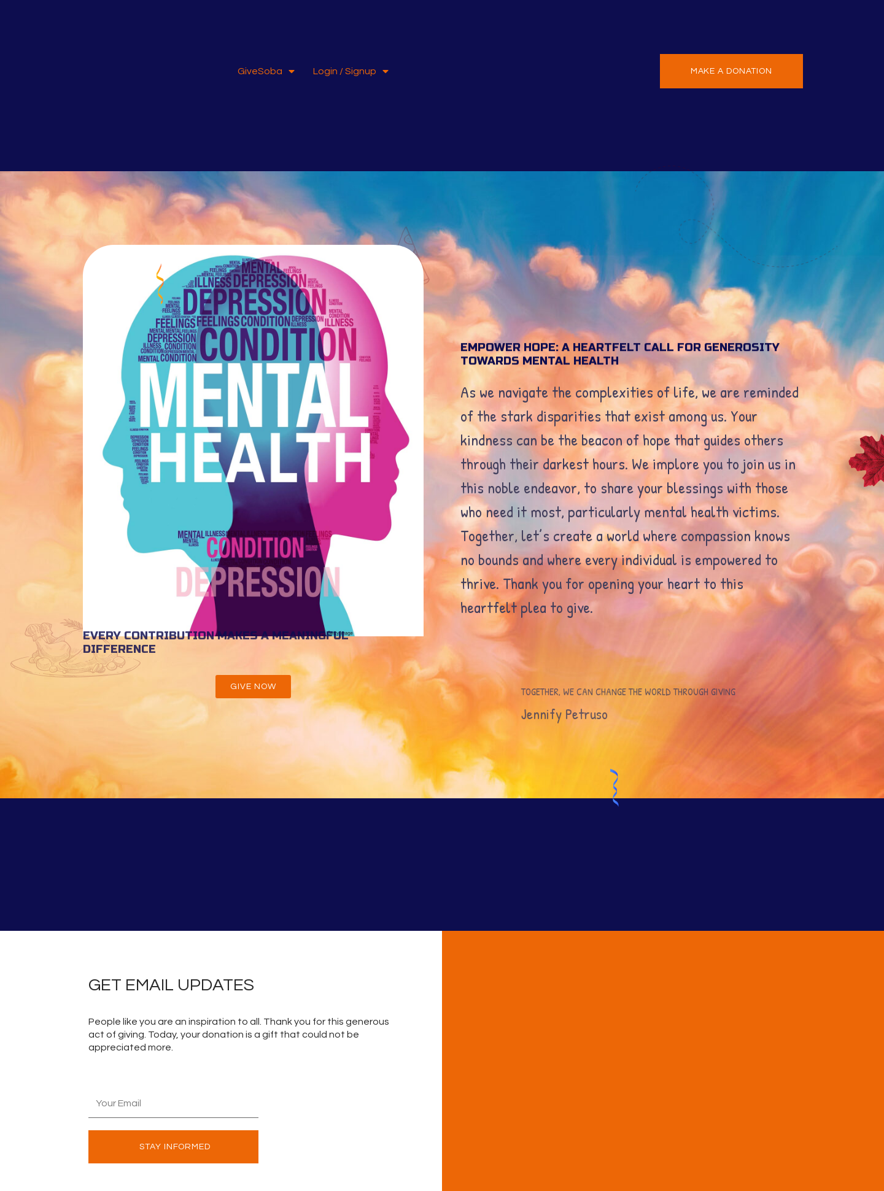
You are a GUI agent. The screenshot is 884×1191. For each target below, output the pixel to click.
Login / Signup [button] (351, 71)
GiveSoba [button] (266, 71)
